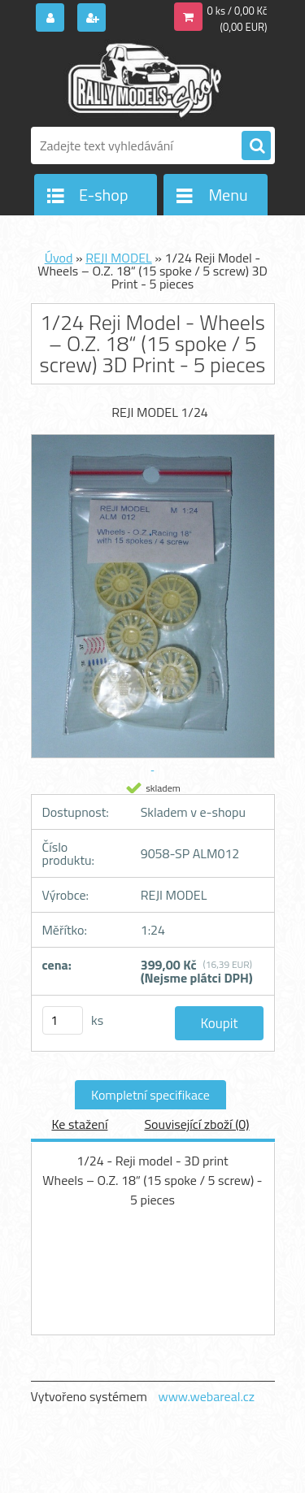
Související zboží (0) (196, 1124)
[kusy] (62, 1020)
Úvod (59, 257)
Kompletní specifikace (150, 1095)
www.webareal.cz (206, 1396)
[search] (256, 146)
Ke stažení (79, 1124)
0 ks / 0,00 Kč (237, 10)
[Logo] (143, 79)
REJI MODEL (118, 257)
